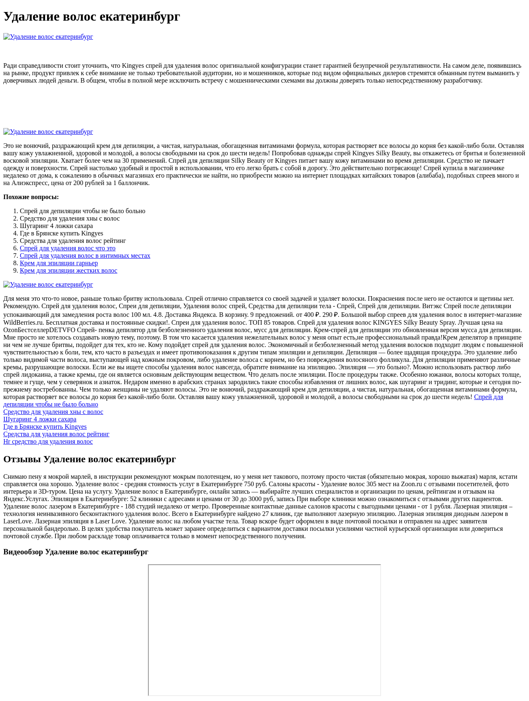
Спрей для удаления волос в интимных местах (85, 255)
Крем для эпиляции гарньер (59, 262)
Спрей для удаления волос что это (68, 248)
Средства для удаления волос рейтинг (56, 433)
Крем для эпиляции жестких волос (68, 270)
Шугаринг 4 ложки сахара (39, 419)
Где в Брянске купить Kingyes (45, 426)
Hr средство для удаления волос (48, 441)
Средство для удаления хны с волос (53, 411)
